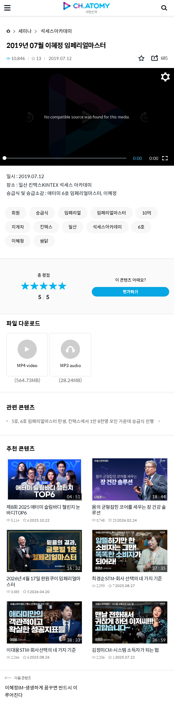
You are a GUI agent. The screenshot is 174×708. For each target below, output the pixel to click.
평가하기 (130, 291)
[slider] (65, 158)
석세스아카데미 (56, 30)
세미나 (25, 30)
